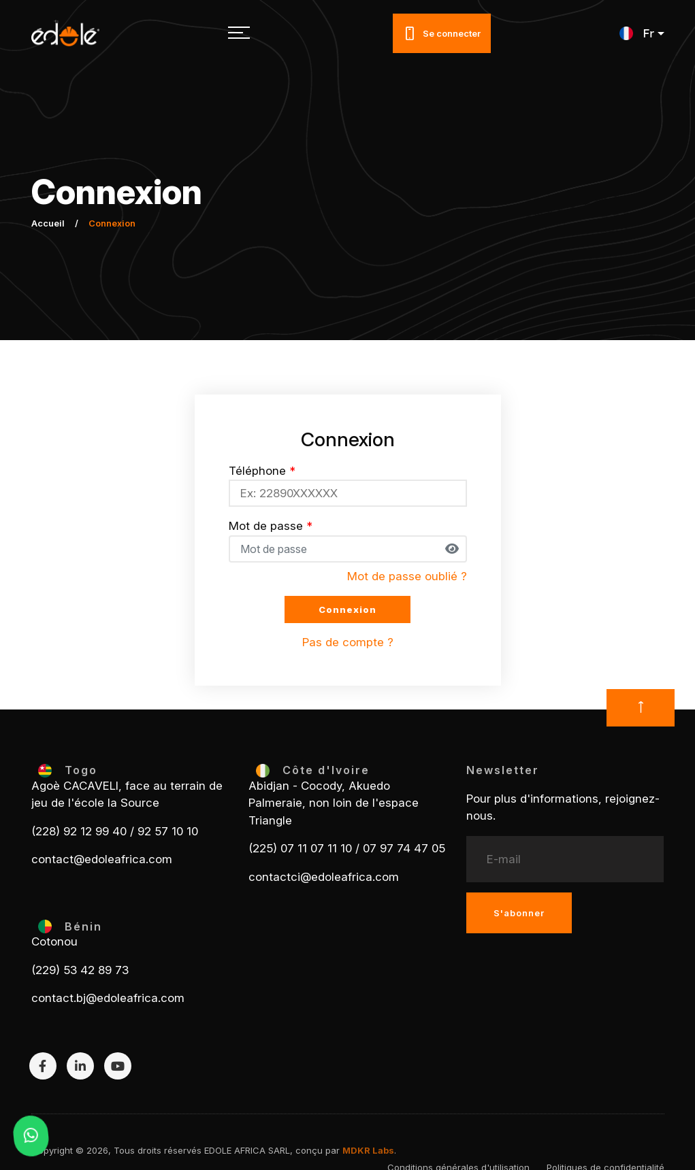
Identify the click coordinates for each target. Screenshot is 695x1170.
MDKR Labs (368, 1150)
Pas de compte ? (347, 642)
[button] (641, 33)
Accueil (48, 223)
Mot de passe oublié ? (407, 576)
